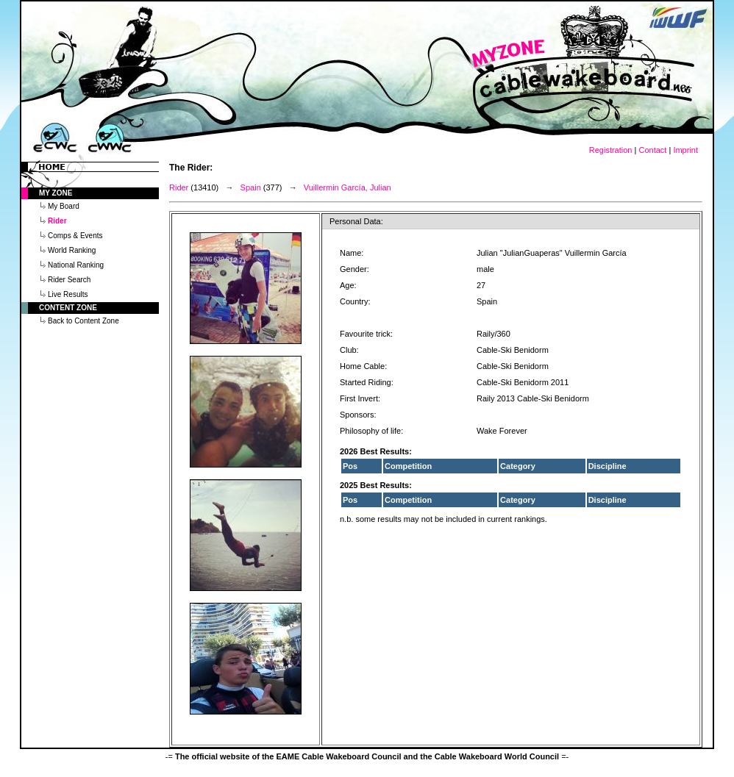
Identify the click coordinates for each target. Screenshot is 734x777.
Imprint (685, 150)
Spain (250, 187)
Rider (178, 187)
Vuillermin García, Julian (347, 187)
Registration (611, 150)
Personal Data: (356, 221)
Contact (652, 150)
